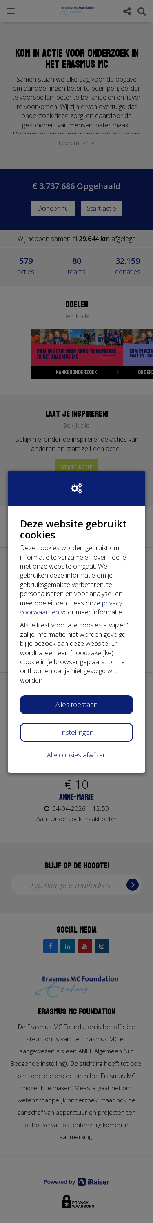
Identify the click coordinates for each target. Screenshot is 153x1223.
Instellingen (76, 732)
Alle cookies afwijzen (76, 754)
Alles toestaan (76, 704)
